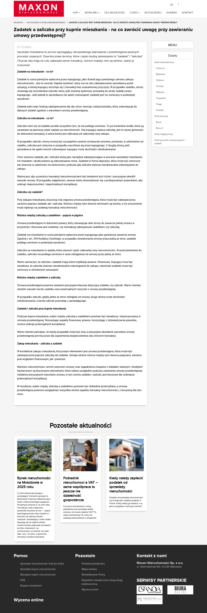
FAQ (22, 580)
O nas (133, 12)
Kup (75, 12)
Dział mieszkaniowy (164, 62)
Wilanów (160, 92)
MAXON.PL (18, 22)
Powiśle (160, 110)
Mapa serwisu (89, 569)
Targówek (161, 98)
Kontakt (187, 12)
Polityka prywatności (93, 564)
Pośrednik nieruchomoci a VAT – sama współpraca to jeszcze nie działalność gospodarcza (80, 488)
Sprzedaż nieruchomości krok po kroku (42, 564)
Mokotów (160, 74)
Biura (158, 122)
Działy (172, 55)
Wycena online (90, 589)
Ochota (159, 86)
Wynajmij (91, 12)
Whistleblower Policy (93, 575)
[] (171, 4)
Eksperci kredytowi (31, 586)
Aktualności (153, 12)
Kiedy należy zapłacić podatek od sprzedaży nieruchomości (126, 484)
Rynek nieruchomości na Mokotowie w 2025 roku (33, 482)
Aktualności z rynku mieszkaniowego (46, 22)
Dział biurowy (161, 116)
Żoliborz (160, 80)
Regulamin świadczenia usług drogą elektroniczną (102, 582)
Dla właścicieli (114, 12)
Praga (159, 104)
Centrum (160, 68)
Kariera (172, 12)
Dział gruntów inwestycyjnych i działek (169, 141)
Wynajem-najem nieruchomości (38, 575)
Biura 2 (159, 128)
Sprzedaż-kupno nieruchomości (38, 569)
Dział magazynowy (163, 134)
